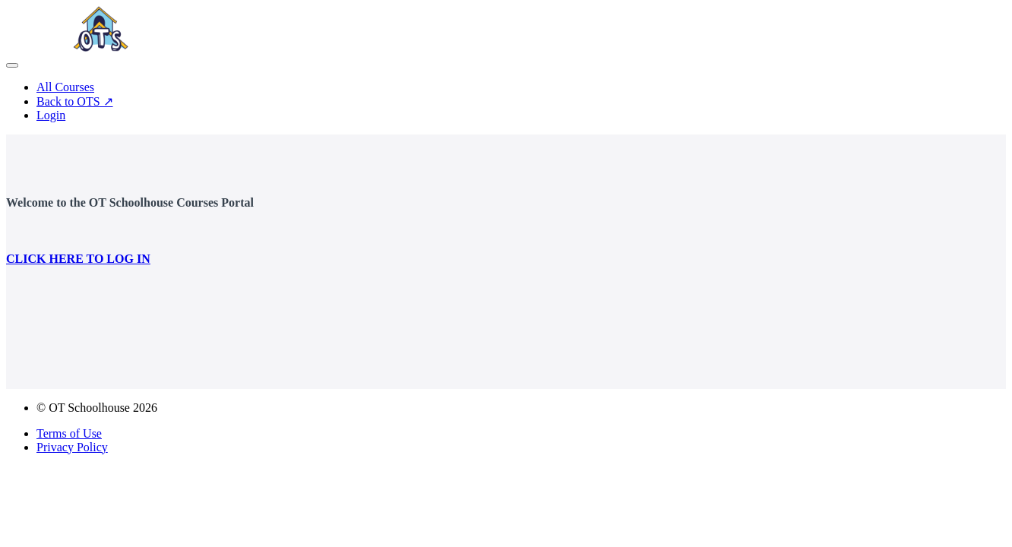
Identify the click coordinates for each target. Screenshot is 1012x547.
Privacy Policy (72, 447)
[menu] (506, 101)
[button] (12, 65)
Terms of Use (69, 433)
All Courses (65, 87)
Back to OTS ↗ (74, 101)
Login (50, 115)
